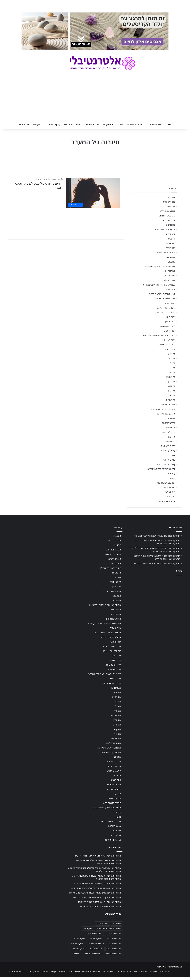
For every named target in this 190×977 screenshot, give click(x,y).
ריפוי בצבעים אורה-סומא (165, 483)
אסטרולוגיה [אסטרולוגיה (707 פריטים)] (117, 923)
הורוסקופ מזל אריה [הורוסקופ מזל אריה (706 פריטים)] (94, 934)
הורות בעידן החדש (168, 280)
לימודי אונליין (170, 321)
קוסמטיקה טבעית (168, 450)
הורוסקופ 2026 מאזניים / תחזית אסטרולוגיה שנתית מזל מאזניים (95, 893)
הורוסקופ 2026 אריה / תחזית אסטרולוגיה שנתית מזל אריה (156, 563)
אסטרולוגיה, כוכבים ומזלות (164, 229)
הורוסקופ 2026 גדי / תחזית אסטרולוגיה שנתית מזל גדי (99, 906)
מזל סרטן (171, 381)
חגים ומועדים (170, 289)
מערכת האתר (55, 179)
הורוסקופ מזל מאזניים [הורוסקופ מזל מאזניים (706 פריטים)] (96, 944)
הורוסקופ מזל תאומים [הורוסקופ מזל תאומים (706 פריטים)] (113, 954)
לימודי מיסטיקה (169, 331)
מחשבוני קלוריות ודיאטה (165, 414)
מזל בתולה (171, 358)
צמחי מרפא (170, 441)
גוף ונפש (171, 239)
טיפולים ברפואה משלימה (165, 298)
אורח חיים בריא (169, 202)
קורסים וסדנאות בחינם (166, 464)
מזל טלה (172, 372)
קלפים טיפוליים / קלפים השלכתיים (161, 469)
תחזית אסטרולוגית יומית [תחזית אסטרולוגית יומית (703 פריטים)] (93, 954)
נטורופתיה (154, 971)
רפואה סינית (170, 492)
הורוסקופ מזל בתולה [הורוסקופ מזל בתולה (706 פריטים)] (113, 939)
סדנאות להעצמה (168, 427)
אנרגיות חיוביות (169, 220)
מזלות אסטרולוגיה (168, 404)
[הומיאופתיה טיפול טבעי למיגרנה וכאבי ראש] (93, 193)
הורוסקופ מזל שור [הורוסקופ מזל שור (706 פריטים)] (79, 949)
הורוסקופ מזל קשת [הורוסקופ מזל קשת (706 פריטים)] (96, 949)
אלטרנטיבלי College (167, 216)
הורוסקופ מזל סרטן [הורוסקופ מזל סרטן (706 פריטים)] (77, 944)
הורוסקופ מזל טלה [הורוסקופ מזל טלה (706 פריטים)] (114, 944)
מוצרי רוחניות (170, 349)
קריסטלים (171, 473)
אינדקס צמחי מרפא (167, 211)
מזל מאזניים (170, 377)
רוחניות (172, 478)
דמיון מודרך (170, 248)
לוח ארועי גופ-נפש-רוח (166, 312)
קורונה (172, 455)
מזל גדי (172, 363)
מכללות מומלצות (169, 423)
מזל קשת (171, 391)
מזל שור (172, 395)
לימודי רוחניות (169, 340)
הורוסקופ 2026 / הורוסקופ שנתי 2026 (159, 266)
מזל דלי (172, 368)
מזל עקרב (171, 386)
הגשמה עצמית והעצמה (165, 252)
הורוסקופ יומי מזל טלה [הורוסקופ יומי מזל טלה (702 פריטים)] (113, 934)
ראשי (170, 124)
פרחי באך (171, 437)
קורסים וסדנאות (169, 460)
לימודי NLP (170, 317)
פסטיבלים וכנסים (168, 432)
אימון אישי (171, 206)
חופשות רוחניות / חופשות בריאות (162, 294)
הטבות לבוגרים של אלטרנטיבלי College (159, 285)
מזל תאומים (170, 400)
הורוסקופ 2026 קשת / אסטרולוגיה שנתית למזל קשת (99, 902)
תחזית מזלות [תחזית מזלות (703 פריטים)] (76, 954)
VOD (121, 124)
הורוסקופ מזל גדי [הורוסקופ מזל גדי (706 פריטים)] (96, 939)
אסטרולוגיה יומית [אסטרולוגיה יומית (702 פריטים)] (102, 923)
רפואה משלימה (156, 124)
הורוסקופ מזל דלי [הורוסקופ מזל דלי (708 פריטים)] (80, 939)
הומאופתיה (170, 257)
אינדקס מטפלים (92, 124)
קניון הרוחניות (54, 124)
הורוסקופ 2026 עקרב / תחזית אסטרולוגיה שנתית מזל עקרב (97, 897)
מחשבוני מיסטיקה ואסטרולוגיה (163, 409)
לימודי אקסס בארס (167, 326)
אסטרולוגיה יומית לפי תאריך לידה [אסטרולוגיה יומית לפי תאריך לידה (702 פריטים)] (109, 929)
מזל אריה (171, 354)
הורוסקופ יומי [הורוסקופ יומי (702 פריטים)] (88, 929)
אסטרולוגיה (170, 225)
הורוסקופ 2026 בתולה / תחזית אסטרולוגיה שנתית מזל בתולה (96, 888)
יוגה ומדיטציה (169, 303)
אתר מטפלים (23, 124)
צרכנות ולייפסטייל (168, 446)
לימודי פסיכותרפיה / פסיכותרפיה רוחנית (159, 335)
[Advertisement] (154, 601)
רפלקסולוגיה (170, 496)
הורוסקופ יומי (170, 271)
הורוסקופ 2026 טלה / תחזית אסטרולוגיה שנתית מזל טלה (157, 536)
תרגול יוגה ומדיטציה (167, 501)
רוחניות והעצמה (136, 124)
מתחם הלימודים (73, 124)
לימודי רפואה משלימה (166, 344)
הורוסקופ (39, 124)
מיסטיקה (109, 124)
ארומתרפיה (170, 234)
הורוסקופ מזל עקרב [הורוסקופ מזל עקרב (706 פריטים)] (114, 949)
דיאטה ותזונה (170, 243)
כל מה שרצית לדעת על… (165, 308)
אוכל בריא (171, 197)
